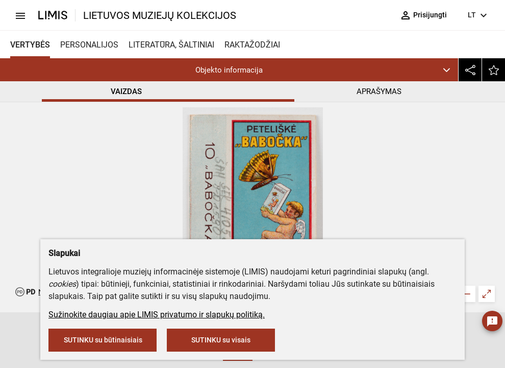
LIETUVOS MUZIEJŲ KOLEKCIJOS (159, 15)
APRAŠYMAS (379, 91)
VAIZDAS (126, 91)
